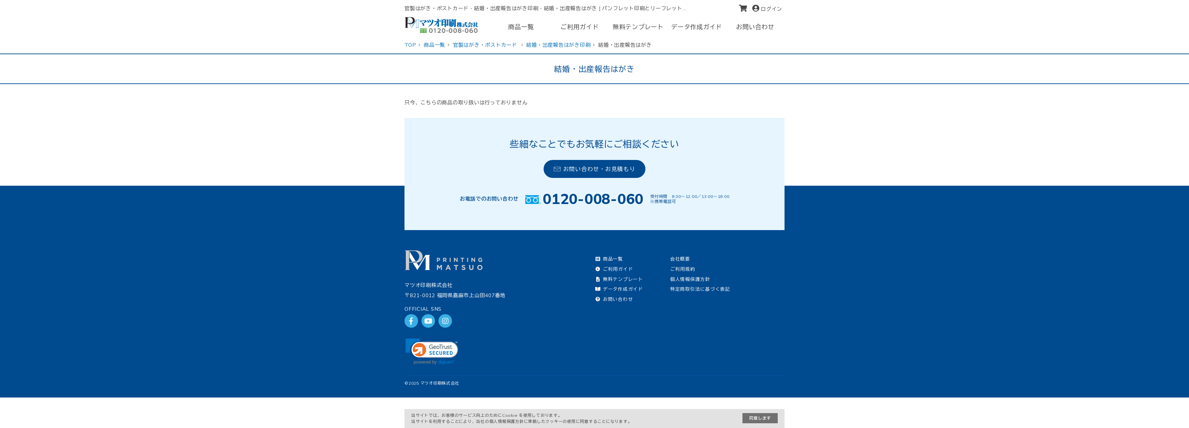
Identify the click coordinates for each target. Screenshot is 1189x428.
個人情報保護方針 (690, 279)
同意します (760, 418)
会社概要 (680, 259)
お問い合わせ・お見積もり (595, 168)
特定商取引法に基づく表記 (700, 289)
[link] (431, 351)
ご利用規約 (682, 269)
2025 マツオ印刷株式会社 (434, 383)
